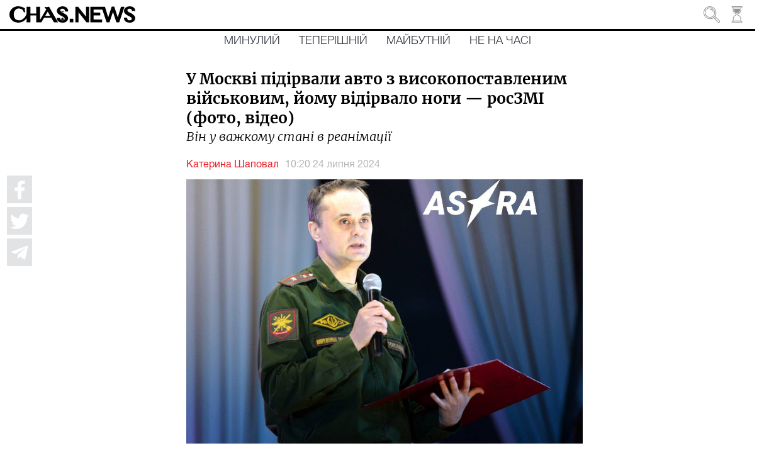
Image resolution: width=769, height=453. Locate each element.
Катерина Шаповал (232, 164)
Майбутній (418, 41)
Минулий (252, 41)
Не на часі (500, 41)
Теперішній (333, 41)
